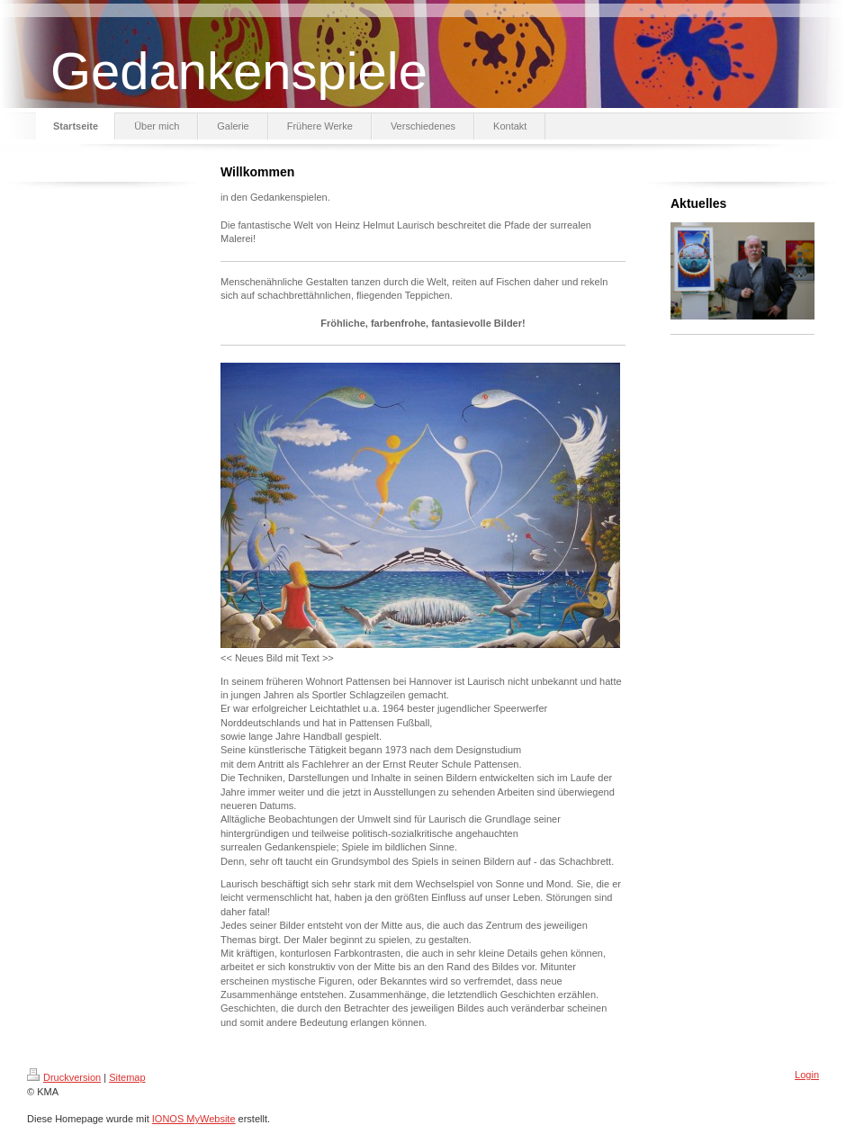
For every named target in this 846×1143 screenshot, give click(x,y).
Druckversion (64, 1077)
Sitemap (127, 1077)
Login (807, 1074)
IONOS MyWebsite (194, 1118)
